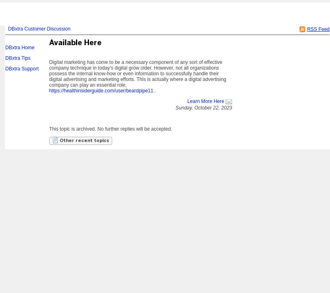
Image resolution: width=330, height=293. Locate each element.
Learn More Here (205, 101)
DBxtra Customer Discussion (39, 29)
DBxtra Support (22, 69)
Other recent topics (80, 140)
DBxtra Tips (17, 58)
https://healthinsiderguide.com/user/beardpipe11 (101, 91)
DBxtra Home (20, 47)
